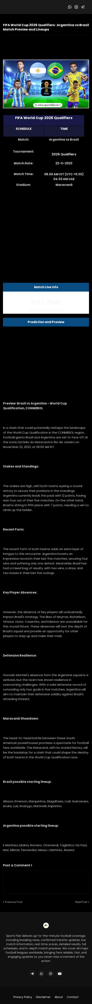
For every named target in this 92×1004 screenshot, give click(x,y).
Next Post (81, 902)
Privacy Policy (22, 997)
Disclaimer (43, 997)
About (59, 997)
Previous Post (13, 902)
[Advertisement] (46, 228)
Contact (73, 997)
